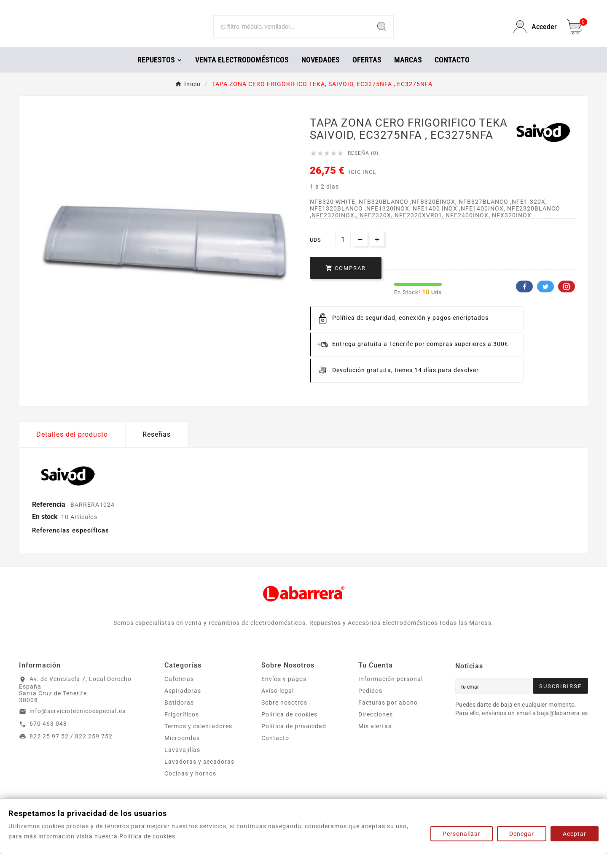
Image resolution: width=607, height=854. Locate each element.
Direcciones (375, 726)
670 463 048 (48, 735)
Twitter (545, 298)
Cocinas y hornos (190, 785)
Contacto (275, 749)
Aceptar (574, 833)
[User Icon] (535, 32)
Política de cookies (289, 726)
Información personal (390, 690)
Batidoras (179, 714)
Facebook (524, 298)
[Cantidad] (343, 251)
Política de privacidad (293, 738)
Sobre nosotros (284, 714)
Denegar (521, 833)
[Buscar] (292, 33)
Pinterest (566, 298)
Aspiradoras (182, 702)
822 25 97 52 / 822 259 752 (71, 748)
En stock (45, 528)
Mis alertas (375, 738)
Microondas (182, 749)
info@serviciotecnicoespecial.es (78, 722)
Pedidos (370, 702)
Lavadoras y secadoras (199, 773)
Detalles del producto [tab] (72, 446)
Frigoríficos (181, 726)
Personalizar (462, 833)
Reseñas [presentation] (156, 446)
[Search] (382, 33)
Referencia (49, 516)
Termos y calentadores (198, 738)
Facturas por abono (388, 714)
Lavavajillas (182, 761)
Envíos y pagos (283, 690)
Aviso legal (277, 702)
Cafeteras (179, 690)
